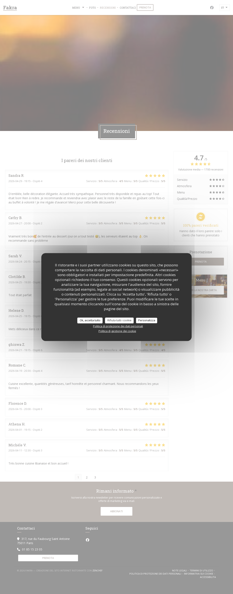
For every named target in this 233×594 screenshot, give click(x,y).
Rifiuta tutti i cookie (119, 320)
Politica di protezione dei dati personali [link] (118, 326)
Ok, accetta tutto (90, 320)
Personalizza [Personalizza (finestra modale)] (146, 320)
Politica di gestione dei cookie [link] (117, 331)
